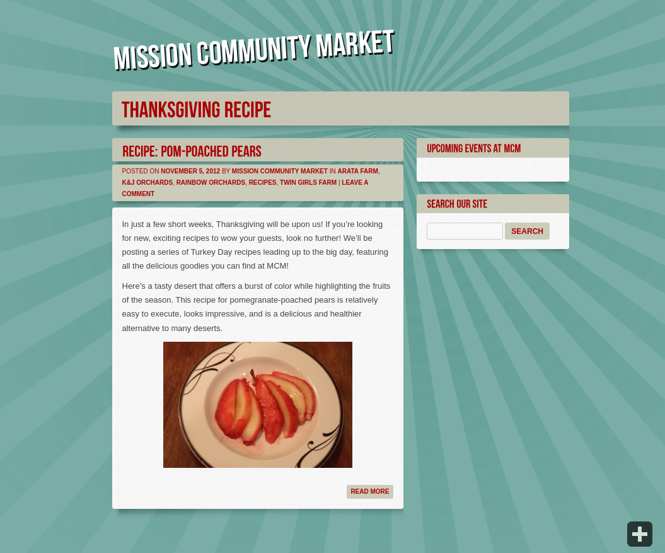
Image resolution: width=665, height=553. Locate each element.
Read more (369, 491)
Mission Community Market (280, 171)
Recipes (263, 182)
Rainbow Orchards (210, 182)
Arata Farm (357, 171)
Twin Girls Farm (308, 182)
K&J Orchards (147, 182)
